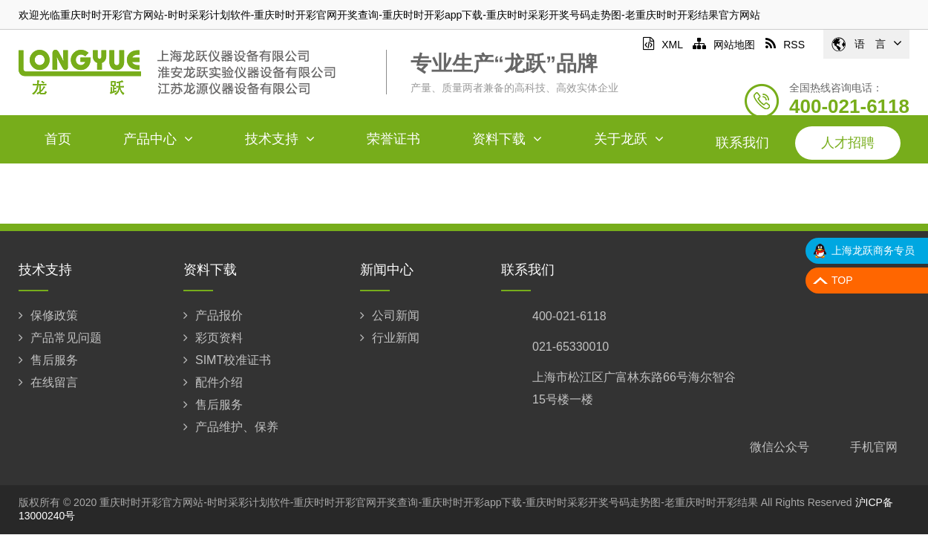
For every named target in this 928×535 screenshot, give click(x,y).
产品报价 (213, 315)
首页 (58, 139)
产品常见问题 (60, 337)
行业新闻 (389, 337)
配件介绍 (213, 382)
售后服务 (48, 360)
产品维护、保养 (230, 427)
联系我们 (742, 142)
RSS (785, 45)
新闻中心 (387, 269)
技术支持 (280, 139)
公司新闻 (389, 315)
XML (662, 45)
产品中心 (158, 139)
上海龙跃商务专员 (873, 250)
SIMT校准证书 (227, 360)
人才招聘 (848, 142)
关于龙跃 (629, 139)
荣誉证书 (393, 139)
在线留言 (48, 382)
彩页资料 (213, 337)
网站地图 (724, 45)
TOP (842, 280)
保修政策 (48, 315)
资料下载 (507, 139)
